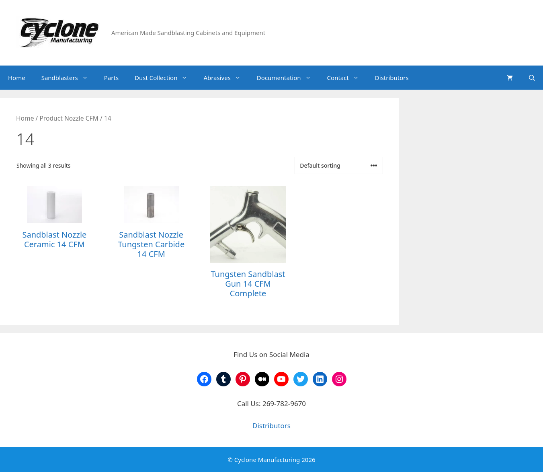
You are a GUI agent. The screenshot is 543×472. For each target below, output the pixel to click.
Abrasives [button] (225, 78)
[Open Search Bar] (532, 78)
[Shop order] (339, 165)
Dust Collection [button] (165, 78)
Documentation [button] (288, 78)
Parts (111, 78)
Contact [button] (347, 78)
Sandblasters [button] (68, 78)
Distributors (392, 78)
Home (16, 78)
